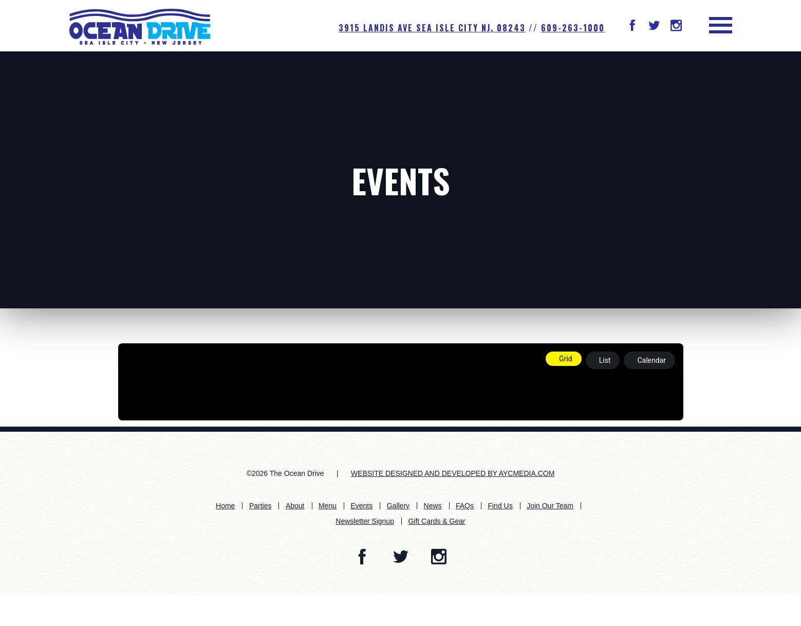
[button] (632, 26)
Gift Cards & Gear (436, 521)
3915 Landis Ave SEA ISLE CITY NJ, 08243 (432, 28)
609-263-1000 (573, 28)
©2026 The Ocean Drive (285, 473)
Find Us (500, 506)
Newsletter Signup (365, 521)
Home (225, 506)
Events (400, 180)
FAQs (465, 506)
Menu (328, 506)
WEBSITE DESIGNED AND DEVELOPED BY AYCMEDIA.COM (452, 473)
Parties (260, 506)
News (433, 506)
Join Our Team (550, 506)
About (295, 506)
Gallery (398, 506)
